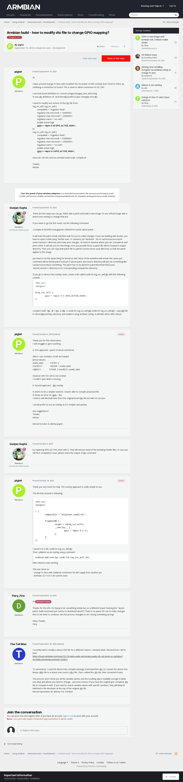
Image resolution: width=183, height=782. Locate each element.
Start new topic (90, 58)
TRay (146, 45)
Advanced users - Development (50, 48)
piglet (21, 44)
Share (101, 46)
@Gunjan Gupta (43, 601)
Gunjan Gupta (18, 207)
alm (145, 88)
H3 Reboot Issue (149, 54)
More (112, 14)
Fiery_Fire (18, 595)
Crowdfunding (96, 14)
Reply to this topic (116, 58)
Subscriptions (65, 14)
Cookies (100, 762)
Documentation (44, 14)
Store (80, 14)
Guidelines (35, 778)
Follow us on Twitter (116, 762)
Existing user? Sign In (152, 6)
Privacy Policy (87, 762)
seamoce (148, 75)
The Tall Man (18, 644)
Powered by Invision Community (91, 766)
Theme (75, 762)
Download (25, 14)
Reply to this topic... (30, 730)
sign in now (68, 716)
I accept (171, 776)
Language (62, 762)
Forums (11, 14)
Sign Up (172, 5)
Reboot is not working (152, 85)
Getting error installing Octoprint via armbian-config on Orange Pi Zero (156, 70)
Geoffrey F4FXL (150, 57)
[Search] (144, 15)
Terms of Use (10, 778)
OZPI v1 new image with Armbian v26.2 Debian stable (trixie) (155, 39)
